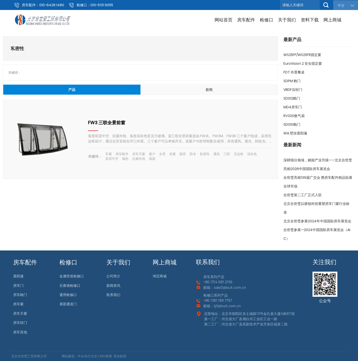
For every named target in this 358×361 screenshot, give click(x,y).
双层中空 (111, 158)
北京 (94, 356)
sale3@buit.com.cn (230, 287)
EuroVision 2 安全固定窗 (302, 63)
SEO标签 (105, 356)
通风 (216, 154)
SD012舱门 (291, 98)
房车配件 (122, 154)
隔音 (182, 154)
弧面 (152, 158)
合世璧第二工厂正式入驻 (302, 194)
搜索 (326, 5)
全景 (162, 154)
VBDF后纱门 (292, 89)
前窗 (172, 154)
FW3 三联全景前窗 (106, 123)
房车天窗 (138, 154)
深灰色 (252, 154)
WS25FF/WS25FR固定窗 (302, 54)
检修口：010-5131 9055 (95, 4)
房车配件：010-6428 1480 (43, 4)
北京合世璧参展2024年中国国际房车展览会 (317, 221)
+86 (206, 282)
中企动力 (84, 356)
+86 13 (208, 300)
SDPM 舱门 (292, 80)
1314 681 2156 (221, 282)
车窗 (108, 154)
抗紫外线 (138, 158)
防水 (193, 154)
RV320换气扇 (294, 115)
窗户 (152, 154)
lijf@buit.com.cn (227, 305)
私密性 (205, 154)
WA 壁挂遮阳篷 (295, 133)
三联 (227, 154)
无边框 (238, 154)
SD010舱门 (291, 124)
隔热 (125, 158)
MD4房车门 (292, 107)
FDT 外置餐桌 (294, 72)
